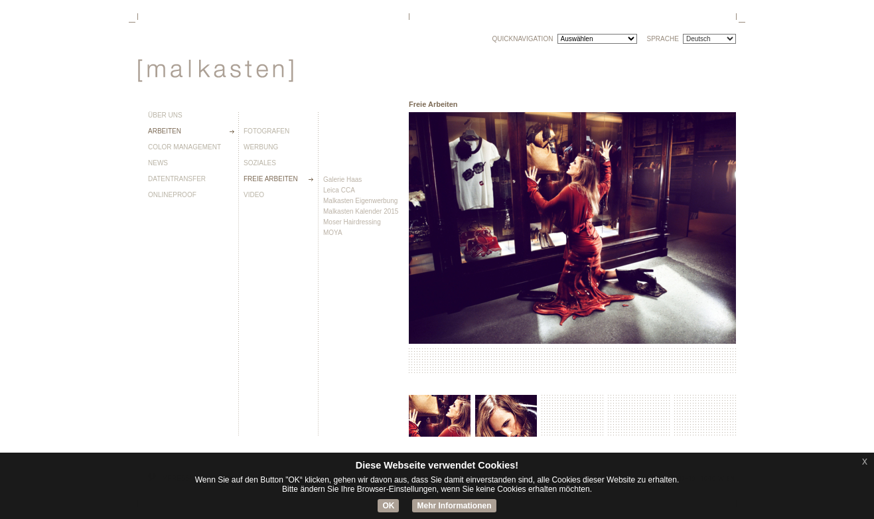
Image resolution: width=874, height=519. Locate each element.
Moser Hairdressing (352, 222)
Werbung (261, 147)
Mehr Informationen (454, 505)
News (158, 163)
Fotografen (266, 131)
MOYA (332, 232)
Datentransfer (177, 179)
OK (388, 505)
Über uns (165, 115)
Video (254, 195)
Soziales (260, 163)
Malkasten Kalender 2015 (360, 211)
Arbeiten (164, 131)
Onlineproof (172, 195)
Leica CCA (339, 190)
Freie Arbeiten (271, 179)
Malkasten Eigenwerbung (360, 200)
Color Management (184, 147)
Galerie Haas (342, 179)
